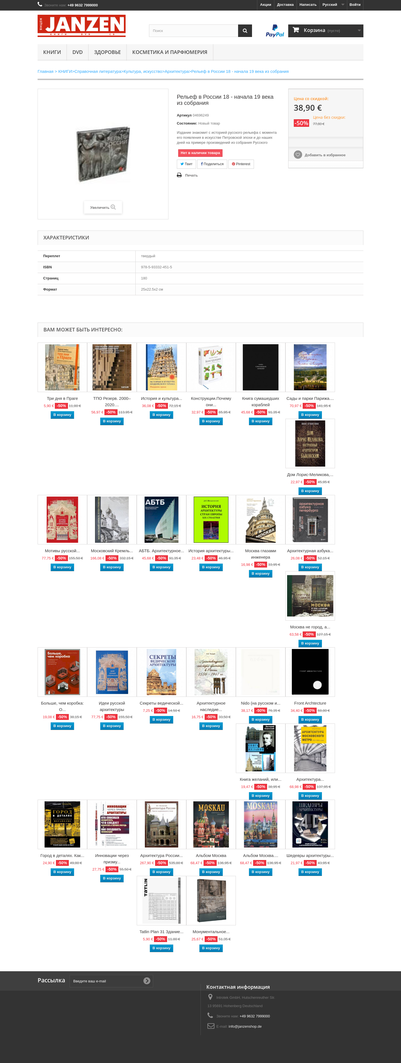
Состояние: (187, 123)
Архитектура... (310, 779)
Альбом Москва (211, 855)
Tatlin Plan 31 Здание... (162, 931)
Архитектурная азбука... (310, 550)
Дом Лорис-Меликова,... (310, 474)
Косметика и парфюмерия (169, 52)
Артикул (184, 115)
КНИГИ (52, 52)
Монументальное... (211, 931)
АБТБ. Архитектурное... (161, 550)
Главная (45, 71)
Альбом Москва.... (260, 855)
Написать (308, 5)
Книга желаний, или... (260, 779)
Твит (186, 164)
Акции (265, 5)
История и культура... (161, 398)
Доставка (285, 5)
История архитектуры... (211, 550)
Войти (355, 5)
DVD (77, 52)
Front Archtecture (310, 703)
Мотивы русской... (62, 550)
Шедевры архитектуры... (310, 855)
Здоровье (107, 52)
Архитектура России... (161, 855)
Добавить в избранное (325, 155)
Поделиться (212, 164)
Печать (191, 175)
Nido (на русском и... (260, 703)
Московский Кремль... (112, 550)
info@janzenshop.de (245, 1026)
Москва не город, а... (310, 627)
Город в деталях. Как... (62, 855)
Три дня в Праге (62, 398)
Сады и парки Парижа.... (310, 398)
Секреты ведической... (161, 703)
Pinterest (241, 164)
